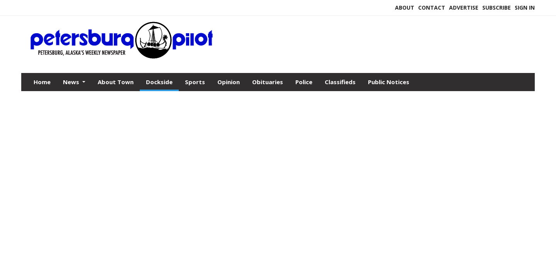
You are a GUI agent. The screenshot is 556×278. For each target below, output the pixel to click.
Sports (195, 82)
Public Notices (388, 82)
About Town (116, 82)
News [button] (72, 82)
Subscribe (496, 7)
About (404, 7)
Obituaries (267, 82)
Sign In (525, 7)
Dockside (159, 82)
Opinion (228, 82)
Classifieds (340, 82)
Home (42, 82)
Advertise (463, 7)
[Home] (122, 57)
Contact (431, 7)
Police (303, 82)
